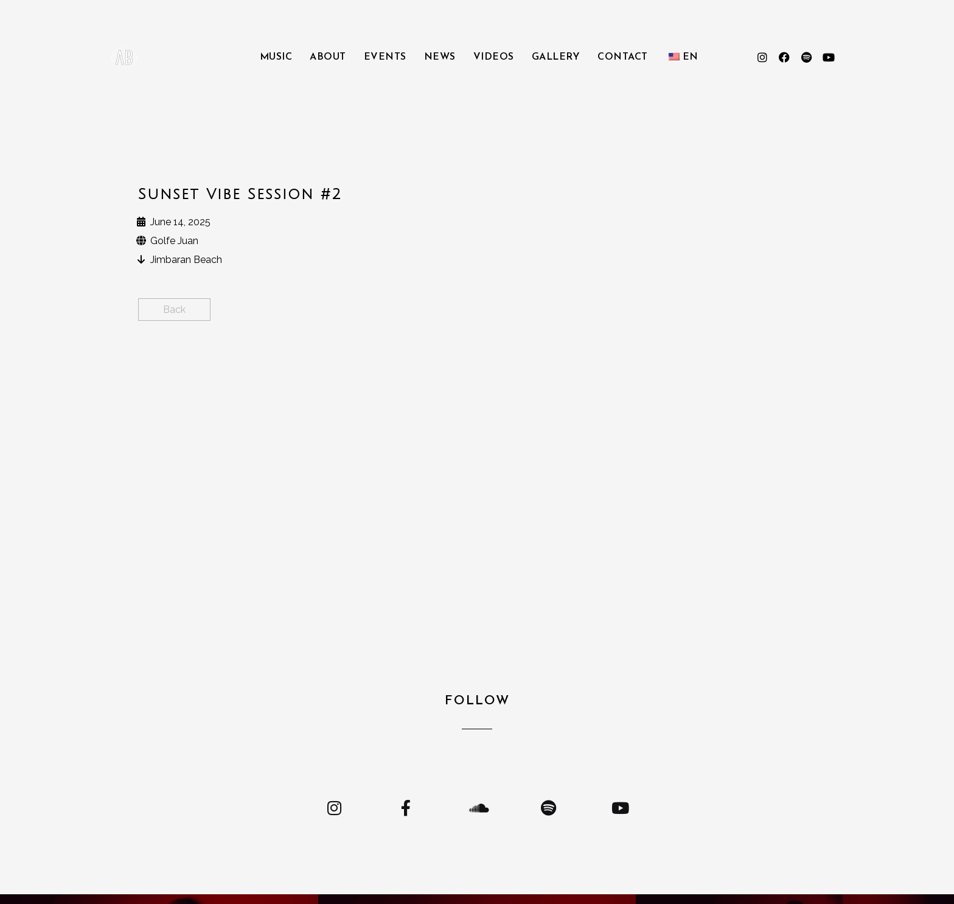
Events (385, 57)
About (328, 57)
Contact (622, 57)
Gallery (556, 57)
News (440, 57)
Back (174, 309)
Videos (493, 57)
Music (276, 57)
